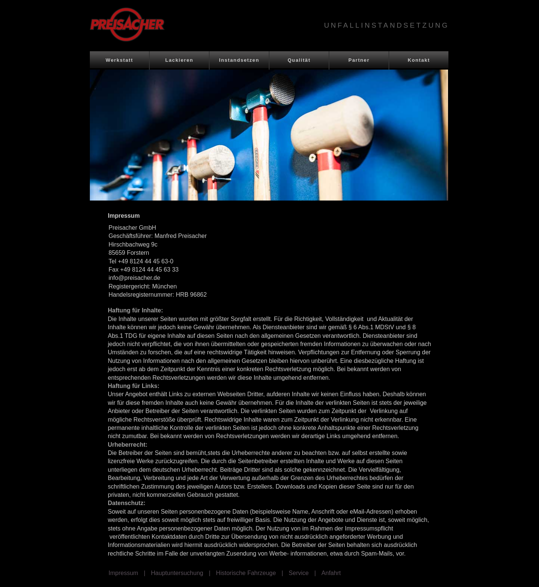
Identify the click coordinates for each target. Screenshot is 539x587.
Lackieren (179, 60)
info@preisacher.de (134, 278)
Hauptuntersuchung (177, 573)
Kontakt (419, 60)
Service (298, 573)
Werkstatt (119, 60)
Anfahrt (331, 573)
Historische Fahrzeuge (246, 573)
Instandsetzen (239, 60)
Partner (359, 60)
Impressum (123, 573)
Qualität (298, 60)
